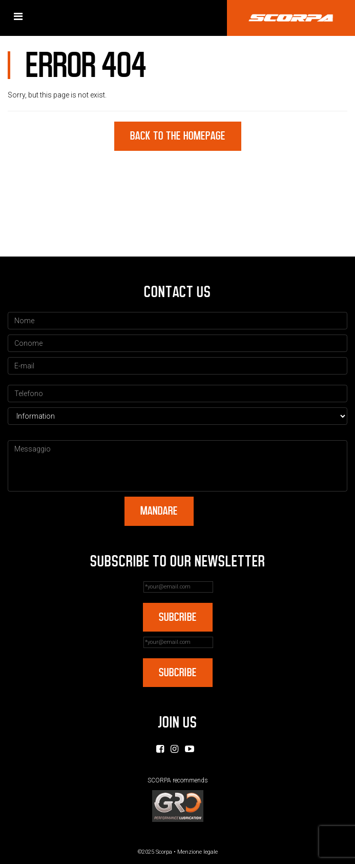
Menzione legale (197, 852)
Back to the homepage (177, 135)
